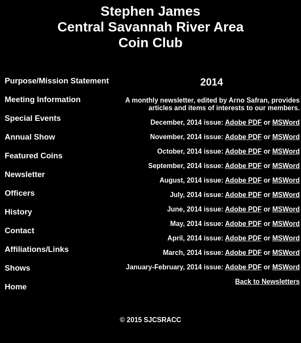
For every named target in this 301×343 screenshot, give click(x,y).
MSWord (286, 122)
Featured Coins (33, 155)
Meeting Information (43, 99)
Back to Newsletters (267, 281)
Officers (20, 193)
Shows (17, 267)
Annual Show (30, 136)
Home (16, 286)
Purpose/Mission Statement (57, 80)
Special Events (33, 118)
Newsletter (25, 174)
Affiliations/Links (37, 249)
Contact (19, 230)
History (18, 211)
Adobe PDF (243, 122)
